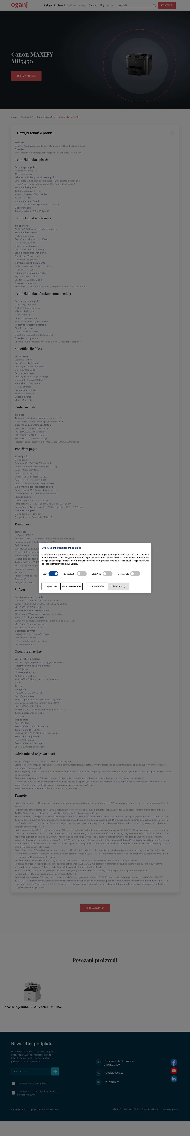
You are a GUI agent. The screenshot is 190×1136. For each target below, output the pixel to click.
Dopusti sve (52, 586)
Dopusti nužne (106, 586)
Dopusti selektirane (79, 586)
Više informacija (132, 586)
